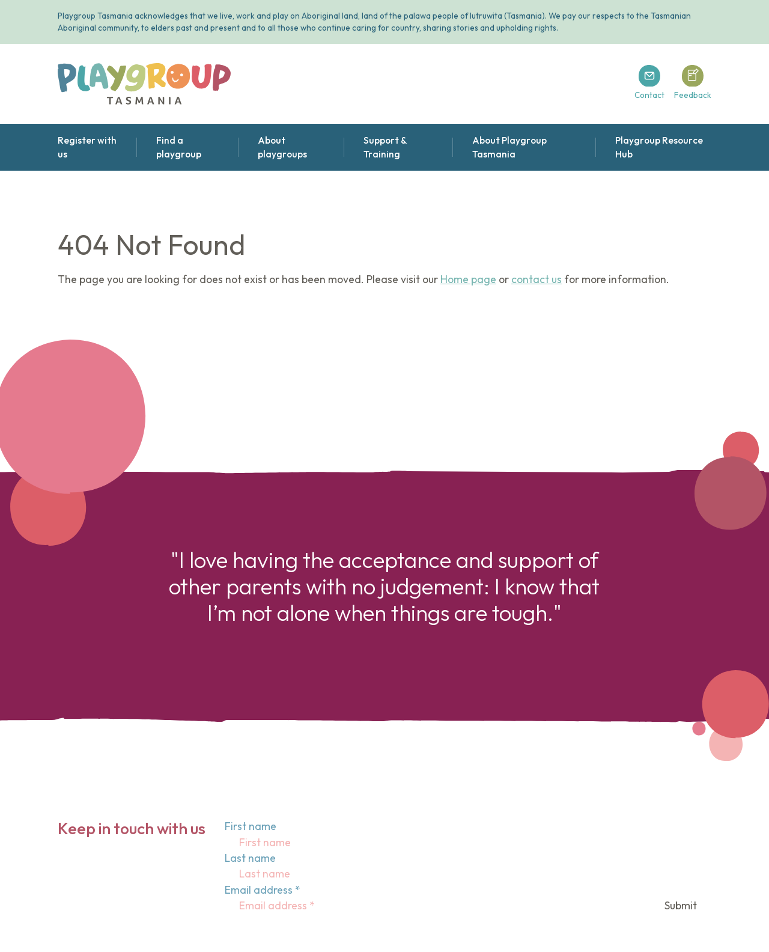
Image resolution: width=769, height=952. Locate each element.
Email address (262, 890)
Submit (680, 905)
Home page (468, 279)
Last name (250, 858)
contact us (536, 279)
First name (250, 826)
